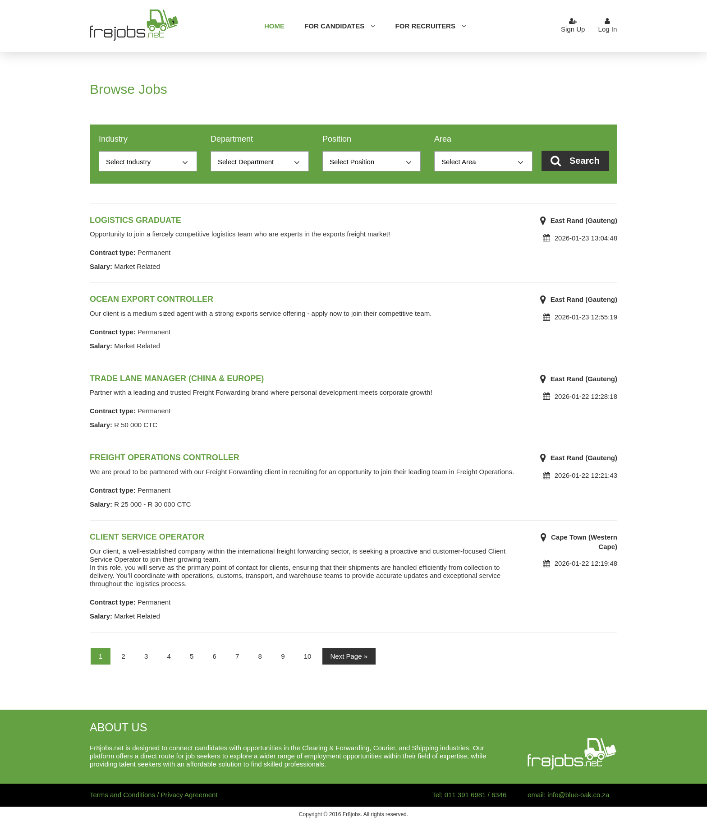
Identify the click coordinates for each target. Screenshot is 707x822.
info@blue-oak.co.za (578, 795)
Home (274, 26)
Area (442, 138)
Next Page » (349, 656)
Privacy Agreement (189, 795)
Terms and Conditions (122, 795)
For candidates (334, 26)
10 (308, 656)
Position (336, 138)
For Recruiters (425, 26)
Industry (113, 138)
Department (232, 138)
